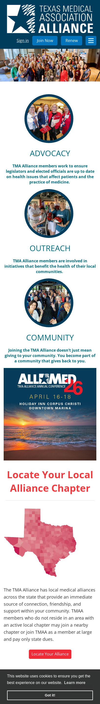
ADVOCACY (50, 153)
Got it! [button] (50, 695)
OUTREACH (50, 248)
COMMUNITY (50, 337)
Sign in (23, 40)
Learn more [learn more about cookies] (74, 683)
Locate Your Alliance (50, 654)
